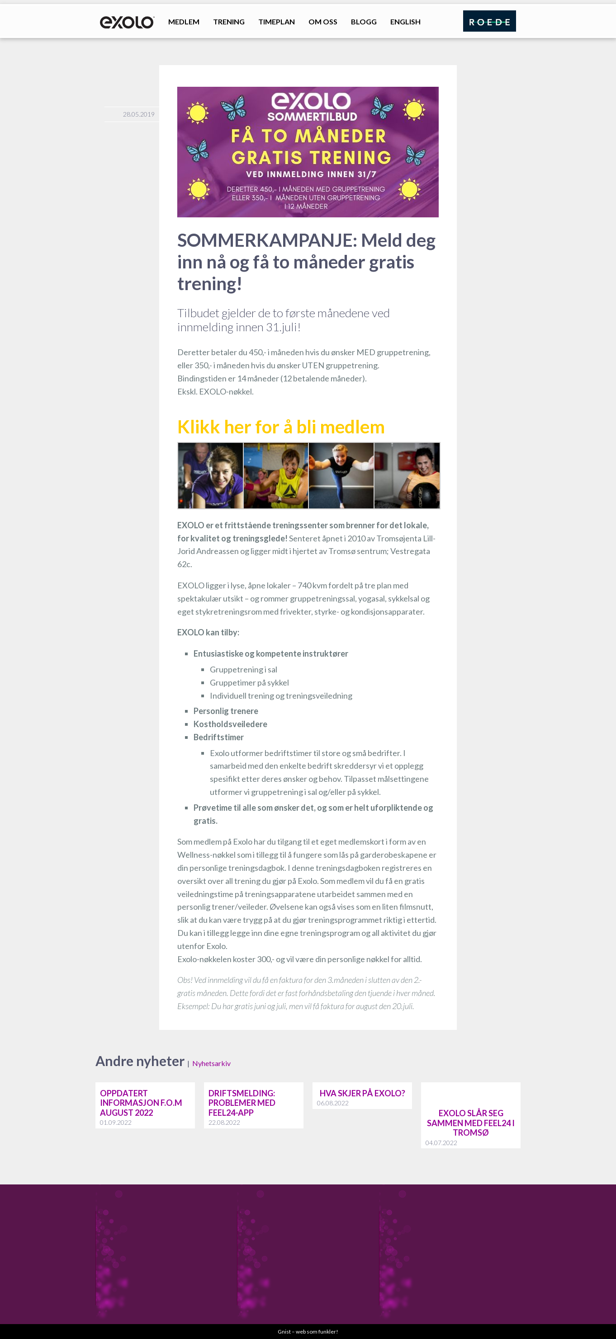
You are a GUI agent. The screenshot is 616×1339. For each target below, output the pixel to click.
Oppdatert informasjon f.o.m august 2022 (141, 1103)
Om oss (322, 21)
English (405, 21)
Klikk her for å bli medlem (281, 426)
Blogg (364, 21)
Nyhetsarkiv (211, 1063)
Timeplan (276, 21)
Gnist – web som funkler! (308, 1331)
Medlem (183, 21)
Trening (229, 21)
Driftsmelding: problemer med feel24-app (241, 1103)
